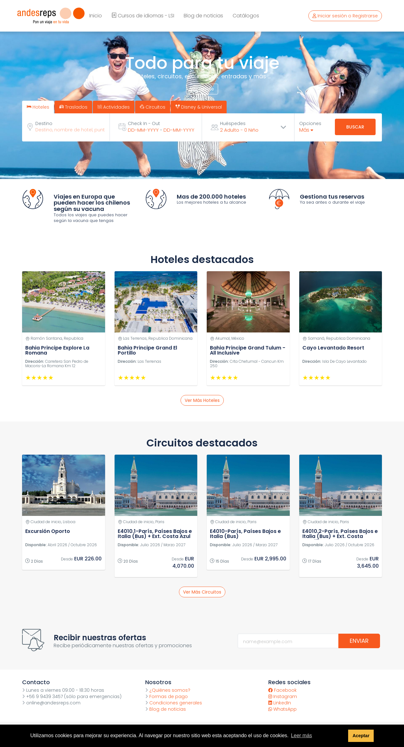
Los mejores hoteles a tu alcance (211, 202)
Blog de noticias (203, 15)
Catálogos (246, 15)
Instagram (282, 696)
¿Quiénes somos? (167, 690)
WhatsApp (282, 709)
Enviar (359, 641)
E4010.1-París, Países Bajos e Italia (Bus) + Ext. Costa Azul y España (155, 536)
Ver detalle (202, 89)
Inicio (95, 15)
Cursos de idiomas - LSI (142, 15)
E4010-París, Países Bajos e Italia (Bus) (245, 534)
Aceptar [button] (361, 735)
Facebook (282, 690)
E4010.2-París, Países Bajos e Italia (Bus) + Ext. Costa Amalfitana (340, 536)
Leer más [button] (301, 735)
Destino (43, 123)
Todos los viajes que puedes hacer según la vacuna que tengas (91, 218)
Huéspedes (233, 123)
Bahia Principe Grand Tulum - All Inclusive (247, 350)
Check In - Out (144, 123)
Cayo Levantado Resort (333, 347)
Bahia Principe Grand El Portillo (147, 350)
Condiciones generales (173, 703)
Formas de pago (166, 696)
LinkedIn (279, 703)
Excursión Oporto (47, 531)
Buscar (355, 127)
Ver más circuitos (202, 592)
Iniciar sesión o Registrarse (345, 16)
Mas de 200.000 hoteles (211, 196)
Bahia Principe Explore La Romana (57, 350)
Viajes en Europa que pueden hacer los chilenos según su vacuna (92, 203)
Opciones (310, 123)
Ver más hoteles (202, 400)
